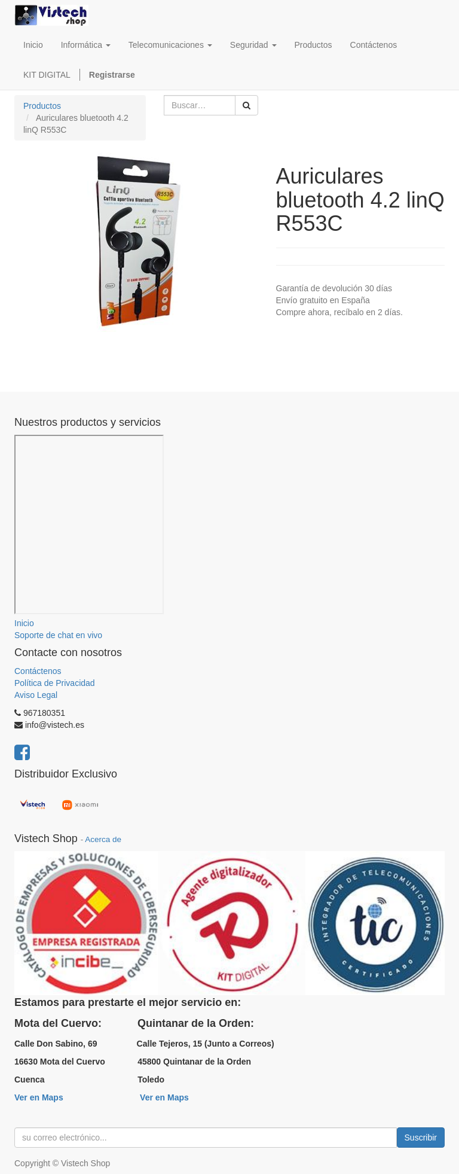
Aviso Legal (35, 695)
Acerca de (103, 839)
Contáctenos (38, 671)
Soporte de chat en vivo (58, 635)
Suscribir (421, 1137)
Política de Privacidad (54, 683)
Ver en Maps (38, 1097)
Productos (42, 106)
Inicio (24, 623)
